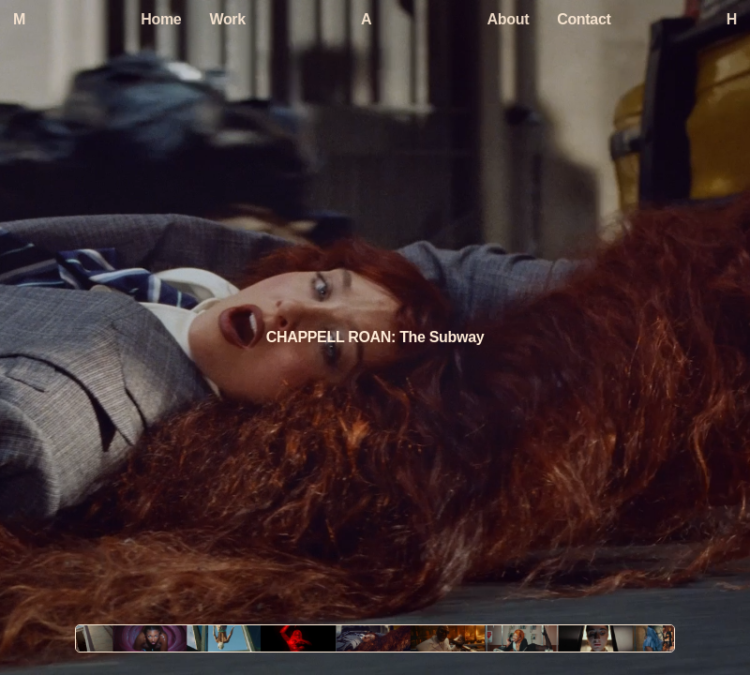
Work (227, 19)
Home (161, 19)
